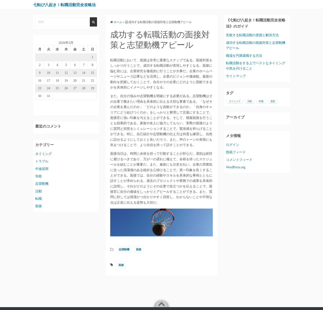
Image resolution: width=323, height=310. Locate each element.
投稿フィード (236, 152)
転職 (38, 198)
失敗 (38, 176)
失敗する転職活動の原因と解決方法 (252, 35)
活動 (38, 191)
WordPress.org (235, 167)
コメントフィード (239, 159)
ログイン (232, 144)
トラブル (41, 161)
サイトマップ (236, 76)
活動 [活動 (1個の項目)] (249, 101)
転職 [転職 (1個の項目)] (261, 101)
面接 (138, 249)
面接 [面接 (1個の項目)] (272, 101)
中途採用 (41, 169)
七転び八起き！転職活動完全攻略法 (73, 4)
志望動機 (124, 249)
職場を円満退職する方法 (244, 55)
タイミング (43, 154)
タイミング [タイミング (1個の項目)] (234, 101)
